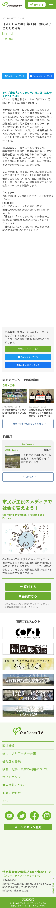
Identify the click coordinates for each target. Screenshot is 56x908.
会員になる (28, 596)
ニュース (7, 33)
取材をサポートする (28, 349)
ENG (5, 800)
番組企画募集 (11, 761)
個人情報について (14, 785)
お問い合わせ (11, 793)
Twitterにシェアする (15, 76)
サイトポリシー (13, 777)
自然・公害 (7, 38)
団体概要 (8, 745)
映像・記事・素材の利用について (25, 769)
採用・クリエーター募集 (19, 753)
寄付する (37, 4)
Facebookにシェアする (41, 76)
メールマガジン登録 (28, 827)
